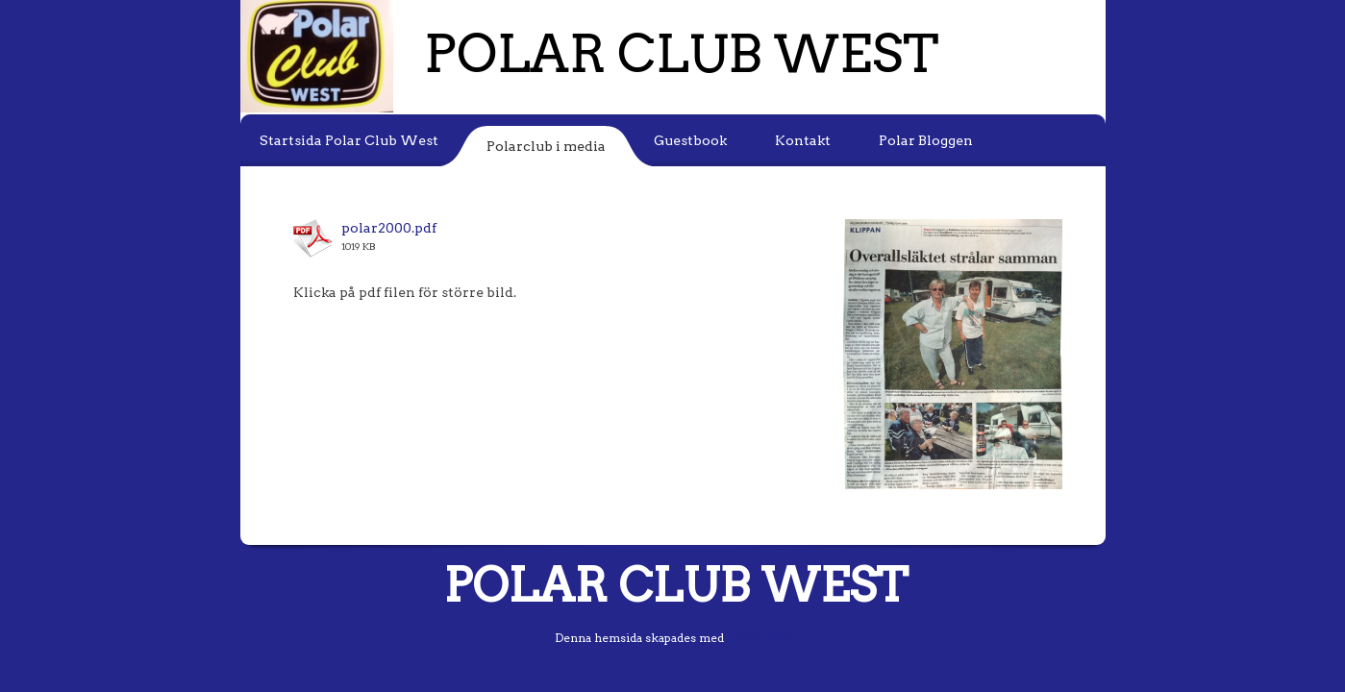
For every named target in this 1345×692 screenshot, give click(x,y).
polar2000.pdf (388, 227)
